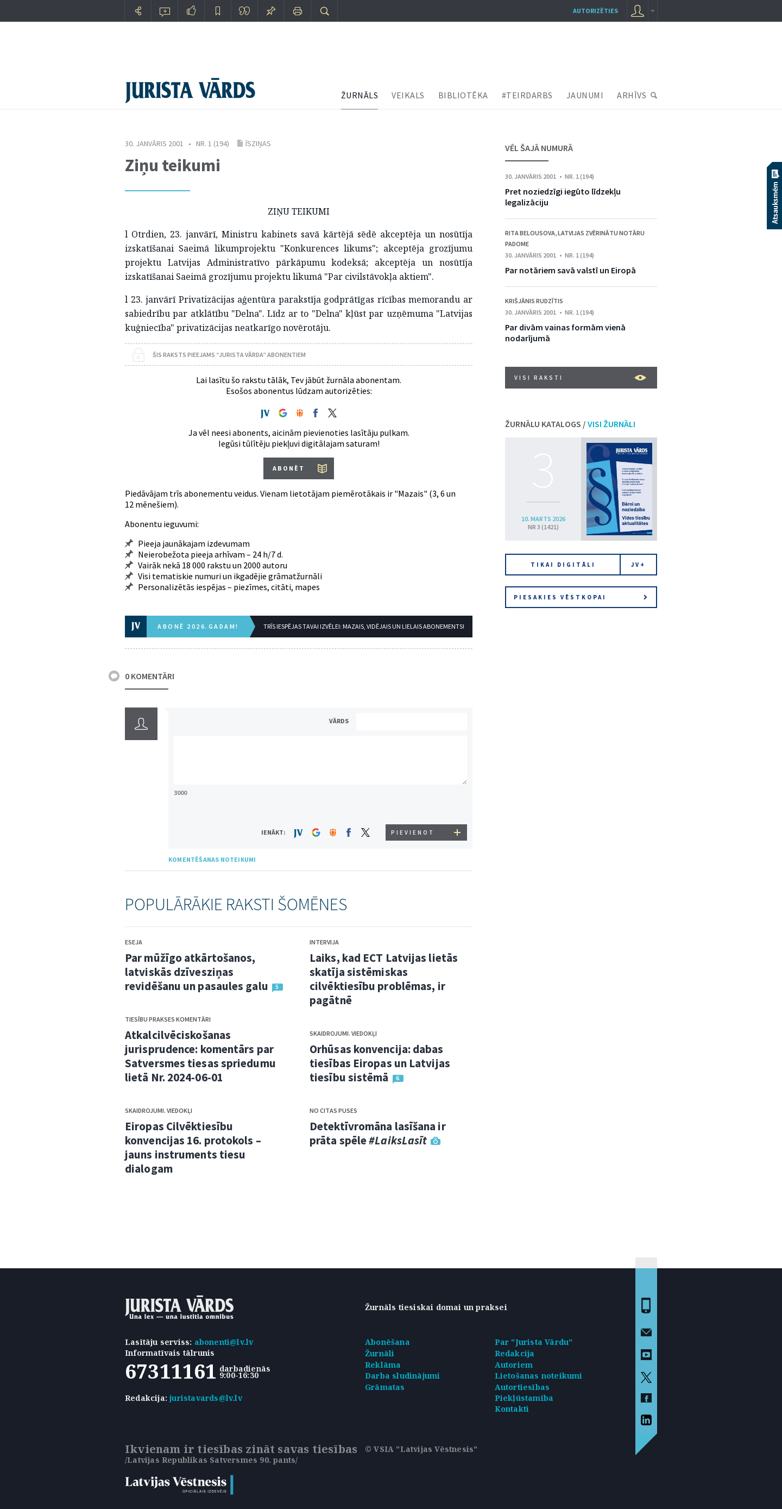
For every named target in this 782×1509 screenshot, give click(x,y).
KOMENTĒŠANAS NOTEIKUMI (212, 859)
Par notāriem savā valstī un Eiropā (570, 270)
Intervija (324, 942)
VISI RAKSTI (580, 377)
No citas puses (333, 1110)
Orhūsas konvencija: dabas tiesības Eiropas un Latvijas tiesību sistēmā (380, 1063)
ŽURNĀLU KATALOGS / (570, 423)
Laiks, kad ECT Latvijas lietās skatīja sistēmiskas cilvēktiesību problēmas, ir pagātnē (384, 978)
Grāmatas (385, 1387)
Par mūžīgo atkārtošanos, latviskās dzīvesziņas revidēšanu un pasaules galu (196, 971)
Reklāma (383, 1365)
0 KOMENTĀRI (149, 676)
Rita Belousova (530, 233)
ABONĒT (289, 468)
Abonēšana (387, 1342)
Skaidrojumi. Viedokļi (158, 1110)
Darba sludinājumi (402, 1375)
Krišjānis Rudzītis (534, 301)
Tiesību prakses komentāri (168, 1019)
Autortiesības (522, 1387)
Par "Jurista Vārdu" (534, 1342)
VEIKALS (408, 95)
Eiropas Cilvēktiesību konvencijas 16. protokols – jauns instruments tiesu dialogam (193, 1147)
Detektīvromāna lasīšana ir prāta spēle (378, 1133)
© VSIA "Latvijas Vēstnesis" (421, 1449)
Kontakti (512, 1409)
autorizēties (595, 11)
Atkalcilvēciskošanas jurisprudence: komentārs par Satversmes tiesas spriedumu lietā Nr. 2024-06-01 (200, 1056)
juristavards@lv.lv (205, 1398)
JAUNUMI (585, 95)
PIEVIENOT (412, 832)
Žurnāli (379, 1353)
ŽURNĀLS (360, 95)
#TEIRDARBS (527, 95)
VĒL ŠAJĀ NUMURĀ (539, 147)
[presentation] (413, 804)
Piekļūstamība (524, 1398)
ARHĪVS (631, 95)
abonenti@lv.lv (224, 1342)
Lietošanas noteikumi (539, 1375)
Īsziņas (258, 143)
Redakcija (515, 1353)
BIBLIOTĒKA (463, 95)
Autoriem (514, 1365)
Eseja (133, 942)
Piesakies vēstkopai (580, 597)
